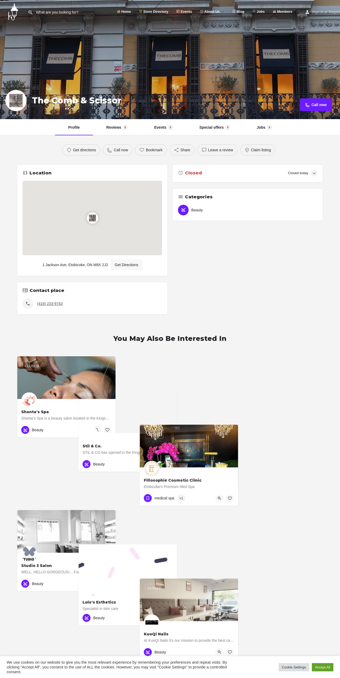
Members (282, 12)
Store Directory (153, 12)
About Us (210, 12)
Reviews (117, 127)
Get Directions (126, 265)
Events (184, 12)
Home (124, 12)
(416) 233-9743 (50, 304)
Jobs (258, 12)
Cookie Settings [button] (294, 667)
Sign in (317, 12)
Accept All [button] (322, 667)
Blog (238, 12)
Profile (74, 127)
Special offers (214, 127)
